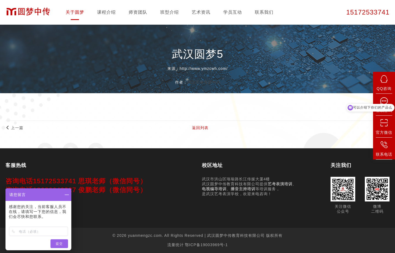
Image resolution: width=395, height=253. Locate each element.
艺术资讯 (201, 12)
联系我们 (264, 12)
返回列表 (200, 128)
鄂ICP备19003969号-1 (206, 245)
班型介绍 (169, 12)
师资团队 (138, 12)
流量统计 (175, 245)
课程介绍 (106, 12)
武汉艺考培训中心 (203, 82)
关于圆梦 (75, 12)
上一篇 (14, 128)
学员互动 (232, 12)
